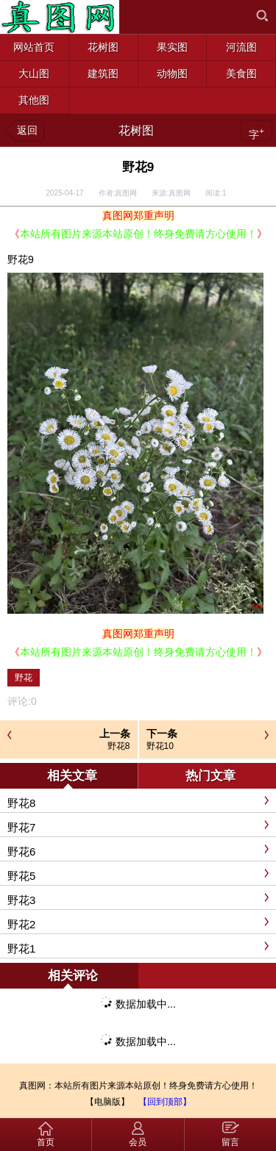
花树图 (136, 130)
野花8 (118, 746)
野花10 (160, 746)
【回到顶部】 (164, 1102)
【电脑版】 (107, 1102)
